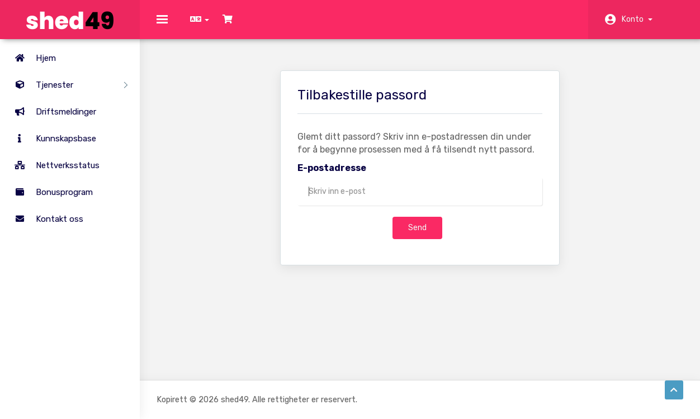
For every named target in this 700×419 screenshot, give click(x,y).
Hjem (31, 58)
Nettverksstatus (53, 165)
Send (417, 235)
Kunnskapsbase (51, 139)
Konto (637, 19)
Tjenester (66, 85)
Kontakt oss (44, 219)
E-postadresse (331, 175)
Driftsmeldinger (51, 112)
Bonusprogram (49, 192)
